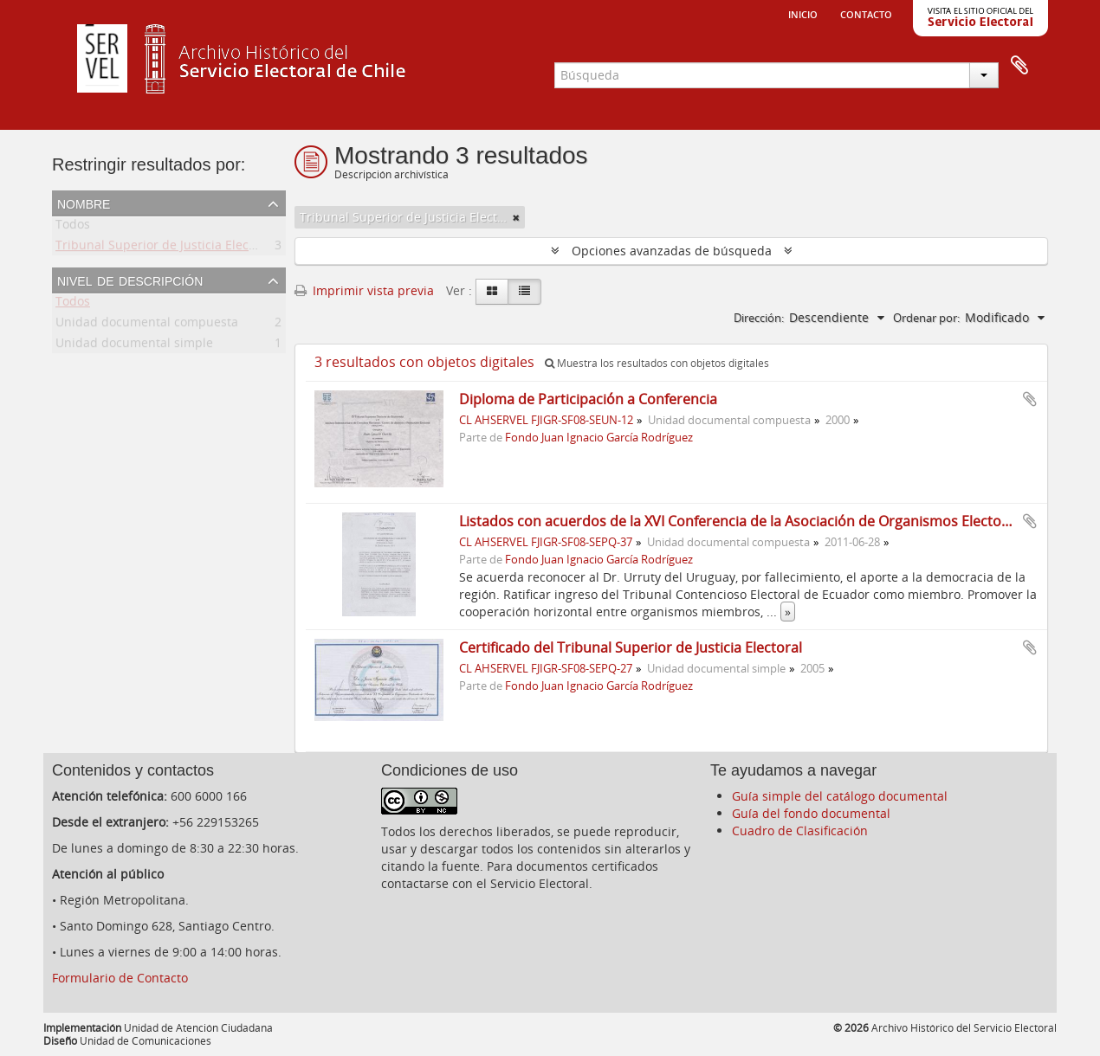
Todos (72, 227)
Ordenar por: (926, 317)
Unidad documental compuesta (146, 325)
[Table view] (524, 292)
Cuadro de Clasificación (800, 830)
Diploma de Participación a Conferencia (588, 399)
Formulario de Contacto (120, 977)
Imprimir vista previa (364, 290)
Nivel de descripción (130, 279)
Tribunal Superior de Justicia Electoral (165, 248)
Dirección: (759, 317)
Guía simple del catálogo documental (840, 796)
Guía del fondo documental (811, 813)
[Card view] (492, 292)
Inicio (803, 13)
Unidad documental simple (134, 346)
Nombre (83, 202)
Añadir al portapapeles (1030, 399)
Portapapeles (1019, 65)
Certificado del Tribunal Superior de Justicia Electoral (630, 647)
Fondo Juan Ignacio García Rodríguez (599, 437)
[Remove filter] (516, 217)
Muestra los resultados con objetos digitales (657, 363)
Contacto (866, 13)
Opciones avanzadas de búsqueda (671, 250)
